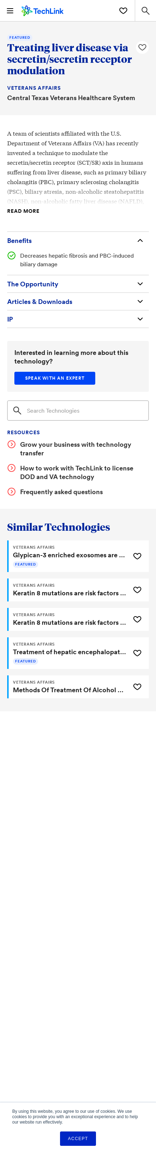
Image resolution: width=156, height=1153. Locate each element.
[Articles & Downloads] (78, 301)
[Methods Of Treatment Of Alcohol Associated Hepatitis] (68, 686)
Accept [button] (78, 1138)
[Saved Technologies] (123, 10)
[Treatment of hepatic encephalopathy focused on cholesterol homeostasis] (68, 653)
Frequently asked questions (61, 491)
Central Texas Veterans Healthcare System (71, 97)
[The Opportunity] (78, 283)
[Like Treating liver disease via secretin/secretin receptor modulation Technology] (142, 47)
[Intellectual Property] (78, 319)
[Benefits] (78, 240)
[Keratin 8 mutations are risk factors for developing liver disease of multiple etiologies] (68, 589)
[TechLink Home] (43, 9)
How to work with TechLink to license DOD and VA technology (76, 472)
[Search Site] (145, 10)
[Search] (78, 410)
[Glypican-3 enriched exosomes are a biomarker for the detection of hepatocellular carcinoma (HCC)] (68, 556)
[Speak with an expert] (54, 378)
